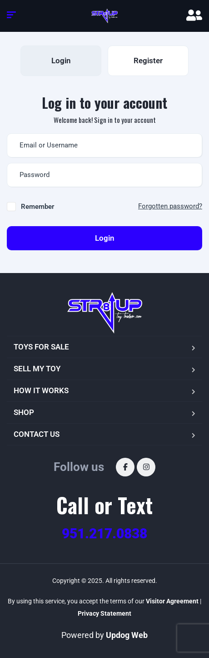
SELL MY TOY (37, 368)
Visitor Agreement (172, 601)
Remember (37, 206)
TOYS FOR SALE (41, 346)
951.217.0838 (104, 534)
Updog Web (127, 635)
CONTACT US (37, 434)
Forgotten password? (170, 206)
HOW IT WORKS (41, 390)
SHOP (24, 412)
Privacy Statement (104, 613)
